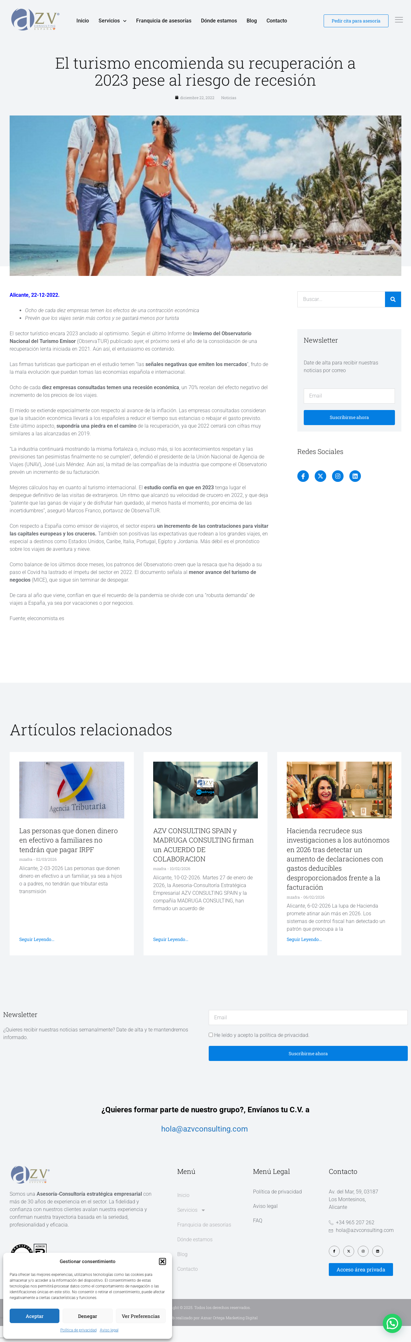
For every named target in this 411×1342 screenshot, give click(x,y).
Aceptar (34, 1316)
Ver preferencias (141, 1316)
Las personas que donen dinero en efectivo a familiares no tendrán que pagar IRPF (68, 856)
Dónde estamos (219, 21)
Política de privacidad (78, 1330)
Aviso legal (109, 1330)
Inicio (82, 21)
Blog (252, 21)
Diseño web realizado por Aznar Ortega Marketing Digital (205, 1333)
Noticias (228, 113)
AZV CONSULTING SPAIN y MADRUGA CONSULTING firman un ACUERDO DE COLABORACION (203, 861)
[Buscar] (393, 315)
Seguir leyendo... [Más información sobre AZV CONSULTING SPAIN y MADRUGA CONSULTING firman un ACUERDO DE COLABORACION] (170, 956)
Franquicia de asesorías (163, 21)
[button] (162, 1261)
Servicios (113, 21)
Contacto (277, 21)
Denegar (87, 1316)
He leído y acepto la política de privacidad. (262, 1051)
